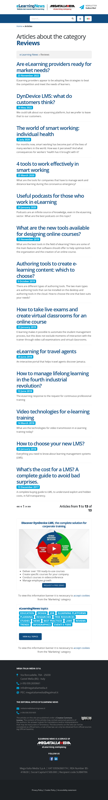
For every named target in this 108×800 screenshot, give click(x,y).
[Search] (50, 19)
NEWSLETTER (91, 6)
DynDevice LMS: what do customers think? (44, 99)
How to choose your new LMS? (50, 443)
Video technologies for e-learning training (53, 414)
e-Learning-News (29, 54)
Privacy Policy (36, 790)
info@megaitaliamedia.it (33, 687)
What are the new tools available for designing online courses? (53, 230)
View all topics (30, 636)
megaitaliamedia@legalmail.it (42, 692)
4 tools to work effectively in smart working (48, 166)
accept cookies (82, 595)
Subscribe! (91, 8)
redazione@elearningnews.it (34, 708)
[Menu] (80, 18)
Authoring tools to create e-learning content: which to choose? (47, 269)
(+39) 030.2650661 (30, 683)
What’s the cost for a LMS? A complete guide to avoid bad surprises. (48, 475)
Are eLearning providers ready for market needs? (54, 67)
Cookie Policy (50, 790)
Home (19, 26)
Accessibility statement (68, 790)
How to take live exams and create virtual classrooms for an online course (51, 315)
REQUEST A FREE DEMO (54, 585)
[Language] (88, 18)
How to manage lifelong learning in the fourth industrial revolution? (53, 379)
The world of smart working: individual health (48, 131)
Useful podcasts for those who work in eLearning (50, 198)
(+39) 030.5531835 (29, 712)
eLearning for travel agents (46, 351)
